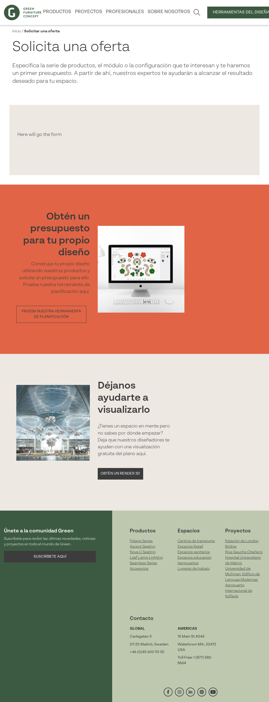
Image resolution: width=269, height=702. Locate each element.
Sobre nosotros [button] (169, 12)
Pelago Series (141, 541)
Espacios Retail (190, 546)
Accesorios (139, 569)
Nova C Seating (143, 552)
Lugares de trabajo (194, 569)
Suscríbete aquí (50, 556)
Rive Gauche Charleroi (243, 552)
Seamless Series (143, 563)
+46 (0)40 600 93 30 (147, 652)
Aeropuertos (188, 563)
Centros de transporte (196, 541)
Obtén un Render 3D (120, 473)
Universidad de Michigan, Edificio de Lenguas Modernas (242, 574)
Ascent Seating (142, 546)
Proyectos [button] (88, 12)
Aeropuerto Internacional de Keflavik (238, 590)
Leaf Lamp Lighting (146, 557)
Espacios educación (194, 557)
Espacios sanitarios (194, 552)
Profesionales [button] (125, 12)
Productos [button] (57, 12)
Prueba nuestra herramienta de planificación (51, 314)
